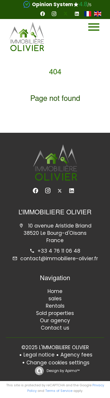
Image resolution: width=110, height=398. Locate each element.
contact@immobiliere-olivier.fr (59, 258)
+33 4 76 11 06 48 (59, 250)
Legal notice (39, 354)
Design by (62, 370)
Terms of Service (58, 390)
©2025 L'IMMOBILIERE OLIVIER (55, 347)
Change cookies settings (57, 362)
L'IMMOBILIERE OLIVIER (55, 213)
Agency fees (76, 354)
